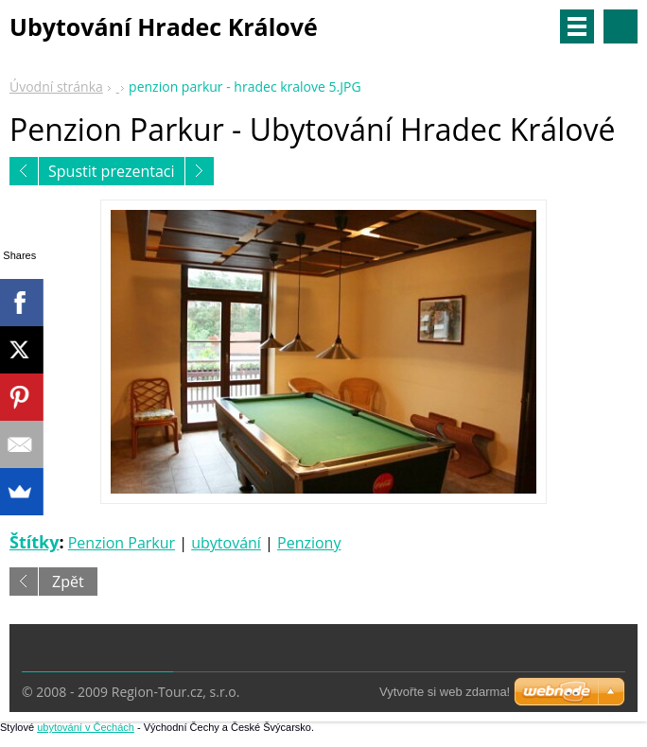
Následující (199, 171)
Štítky (34, 541)
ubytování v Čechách (85, 727)
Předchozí (23, 171)
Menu (577, 26)
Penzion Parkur (121, 542)
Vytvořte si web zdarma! (444, 692)
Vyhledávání (620, 26)
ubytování (226, 542)
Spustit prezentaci (111, 171)
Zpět (68, 581)
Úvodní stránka (56, 87)
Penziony (309, 542)
